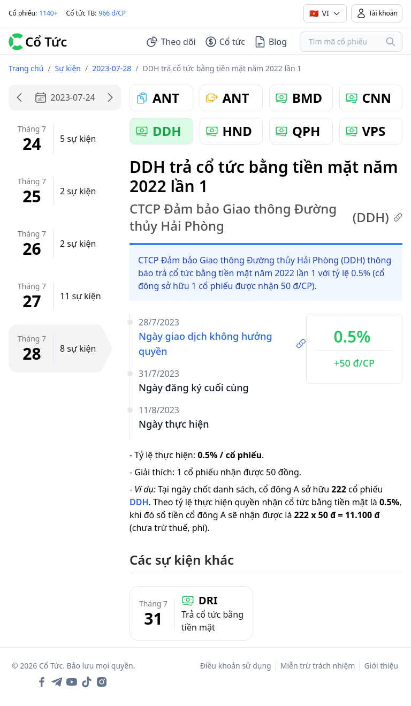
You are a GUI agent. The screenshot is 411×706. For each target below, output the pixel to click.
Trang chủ (26, 68)
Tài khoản (377, 13)
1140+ (48, 13)
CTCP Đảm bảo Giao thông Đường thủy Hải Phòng (266, 217)
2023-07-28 (111, 68)
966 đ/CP (112, 13)
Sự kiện (68, 68)
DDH (139, 502)
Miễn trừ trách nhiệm (317, 666)
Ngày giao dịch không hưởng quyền (222, 344)
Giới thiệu (381, 666)
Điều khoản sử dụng (235, 666)
